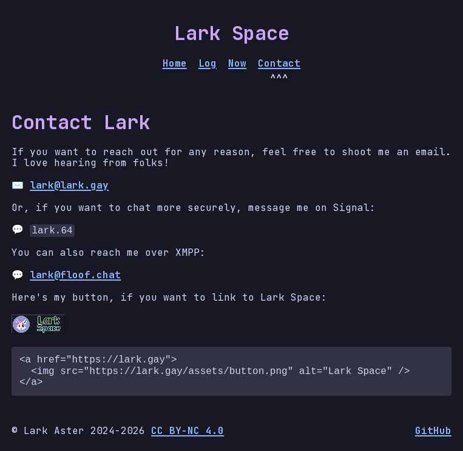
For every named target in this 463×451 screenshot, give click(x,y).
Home (175, 63)
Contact (279, 63)
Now (237, 63)
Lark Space (231, 33)
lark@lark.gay (69, 185)
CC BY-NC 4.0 (187, 430)
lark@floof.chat (75, 275)
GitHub (433, 431)
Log (207, 63)
